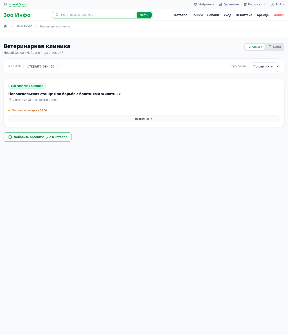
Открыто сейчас (40, 66)
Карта (274, 47)
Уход (227, 15)
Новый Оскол (23, 26)
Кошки (197, 15)
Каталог (180, 15)
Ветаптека (244, 15)
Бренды (263, 15)
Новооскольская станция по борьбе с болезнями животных (64, 93)
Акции (279, 15)
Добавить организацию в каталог (37, 137)
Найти (144, 15)
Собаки (213, 15)
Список (255, 47)
